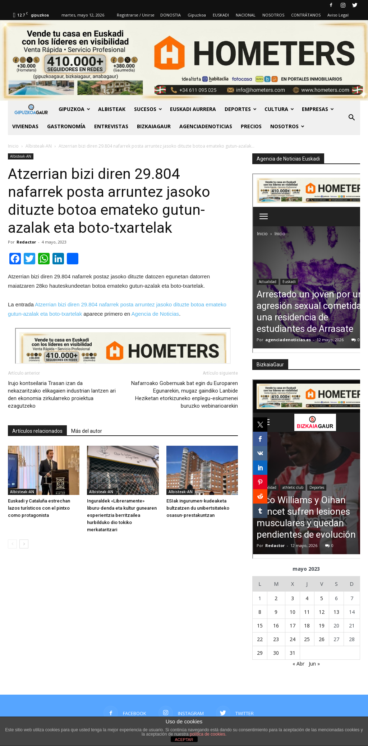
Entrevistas (111, 126)
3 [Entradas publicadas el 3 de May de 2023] (292, 598)
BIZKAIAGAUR (154, 126)
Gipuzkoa (197, 15)
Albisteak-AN (20, 156)
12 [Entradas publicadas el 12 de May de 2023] (322, 611)
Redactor (26, 242)
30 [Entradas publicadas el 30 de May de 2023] (276, 652)
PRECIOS (251, 126)
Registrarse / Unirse (136, 15)
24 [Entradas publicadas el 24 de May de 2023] (292, 639)
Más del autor (86, 431)
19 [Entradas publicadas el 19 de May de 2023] (322, 625)
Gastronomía (66, 126)
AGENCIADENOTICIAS (205, 126)
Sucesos (148, 109)
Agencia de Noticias (155, 314)
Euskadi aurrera (193, 109)
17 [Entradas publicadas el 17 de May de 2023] (292, 625)
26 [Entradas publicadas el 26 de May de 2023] (322, 639)
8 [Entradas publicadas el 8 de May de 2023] (259, 611)
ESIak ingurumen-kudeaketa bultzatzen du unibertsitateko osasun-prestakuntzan (197, 508)
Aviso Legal (338, 15)
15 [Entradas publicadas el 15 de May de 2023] (260, 625)
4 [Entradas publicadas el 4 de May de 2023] (306, 598)
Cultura (279, 109)
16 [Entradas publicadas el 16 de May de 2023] (276, 625)
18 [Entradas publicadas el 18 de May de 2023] (307, 625)
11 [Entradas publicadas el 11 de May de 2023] (307, 611)
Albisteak (111, 109)
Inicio (13, 146)
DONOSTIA (170, 15)
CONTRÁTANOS (306, 15)
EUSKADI (221, 15)
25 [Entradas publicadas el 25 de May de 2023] (307, 639)
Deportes (241, 109)
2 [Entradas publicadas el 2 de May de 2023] (276, 598)
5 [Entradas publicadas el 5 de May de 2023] (321, 598)
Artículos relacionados (37, 431)
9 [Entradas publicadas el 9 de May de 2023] (276, 611)
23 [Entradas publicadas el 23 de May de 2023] (276, 639)
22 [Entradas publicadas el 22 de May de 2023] (260, 639)
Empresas (318, 109)
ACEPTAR (184, 739)
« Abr (298, 663)
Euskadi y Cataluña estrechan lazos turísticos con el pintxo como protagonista (39, 508)
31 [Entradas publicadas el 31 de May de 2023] (292, 652)
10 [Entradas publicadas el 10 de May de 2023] (292, 611)
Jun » (314, 663)
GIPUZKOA (74, 109)
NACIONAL (246, 15)
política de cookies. (208, 734)
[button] (351, 117)
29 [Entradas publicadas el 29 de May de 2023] (260, 652)
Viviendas (25, 126)
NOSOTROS (273, 15)
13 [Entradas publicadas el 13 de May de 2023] (336, 611)
